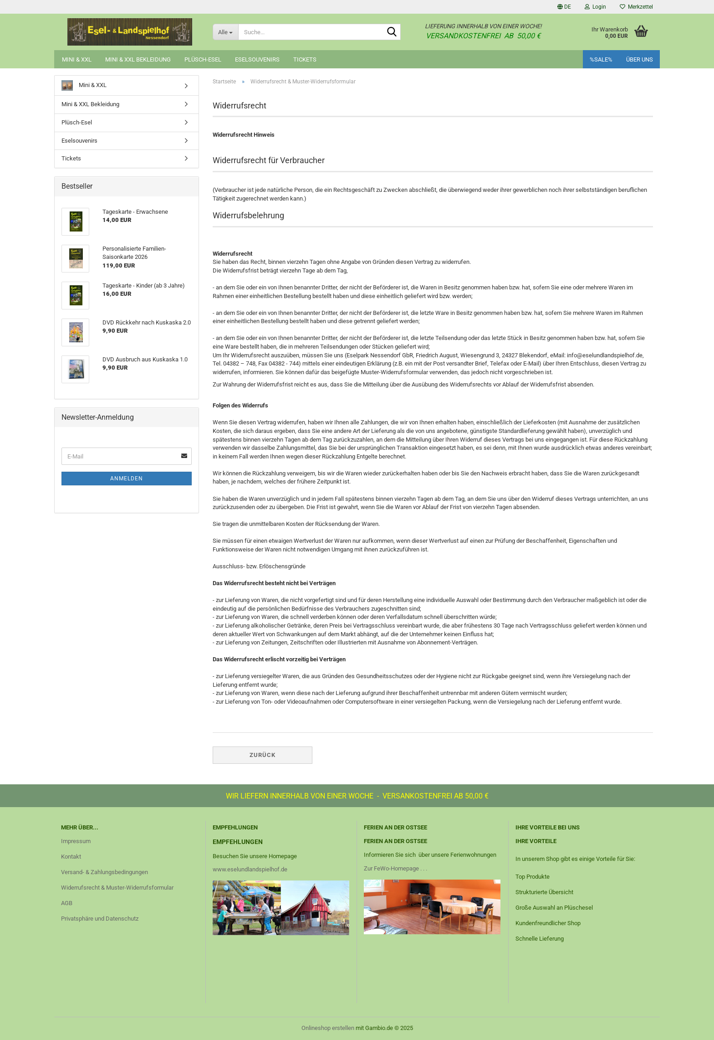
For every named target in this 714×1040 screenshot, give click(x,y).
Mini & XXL (77, 59)
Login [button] (595, 7)
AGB (66, 903)
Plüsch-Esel (202, 59)
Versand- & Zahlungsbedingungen (104, 872)
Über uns (639, 59)
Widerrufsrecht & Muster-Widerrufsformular (117, 887)
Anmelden (126, 478)
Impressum (76, 841)
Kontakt (71, 856)
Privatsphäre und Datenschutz (99, 918)
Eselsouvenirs (257, 59)
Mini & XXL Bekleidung (138, 59)
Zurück (262, 755)
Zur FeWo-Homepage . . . (395, 868)
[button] (564, 7)
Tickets (304, 59)
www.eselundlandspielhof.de (250, 869)
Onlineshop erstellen (327, 1028)
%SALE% (601, 59)
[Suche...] (225, 32)
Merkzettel (636, 7)
